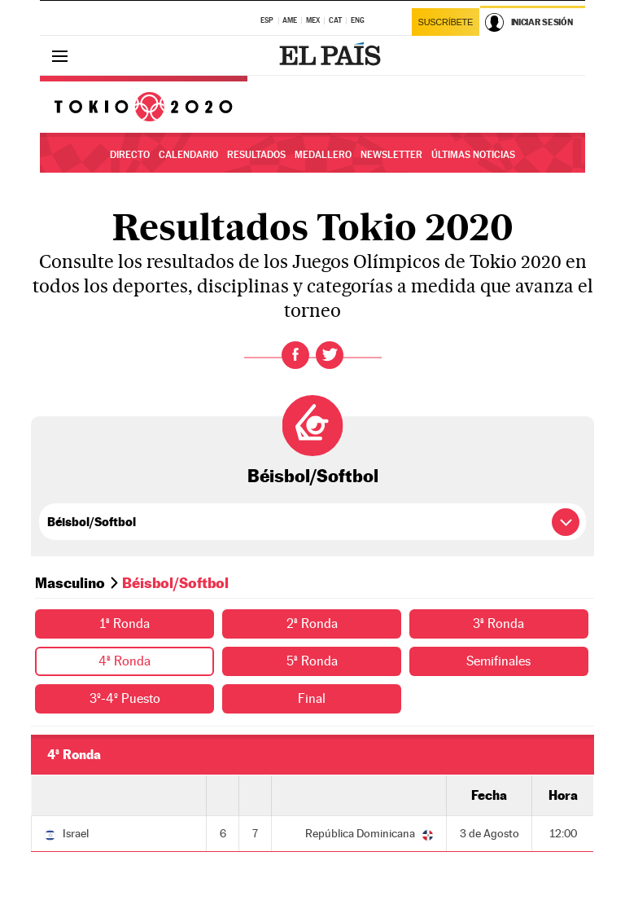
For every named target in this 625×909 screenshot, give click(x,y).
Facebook (295, 355)
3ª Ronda (498, 623)
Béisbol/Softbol (312, 475)
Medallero (323, 154)
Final (312, 698)
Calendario (188, 154)
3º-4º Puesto (125, 698)
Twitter (329, 355)
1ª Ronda (124, 623)
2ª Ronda (312, 623)
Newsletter (391, 154)
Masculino (70, 582)
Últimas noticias (473, 154)
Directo (130, 154)
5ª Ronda (312, 661)
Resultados (256, 154)
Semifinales (498, 661)
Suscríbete (445, 22)
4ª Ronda (124, 661)
